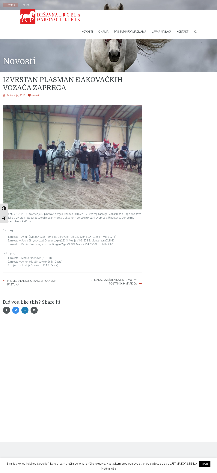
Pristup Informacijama (130, 31)
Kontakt (183, 31)
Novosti (87, 31)
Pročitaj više (108, 468)
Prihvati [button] (204, 464)
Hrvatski (10, 4)
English (25, 4)
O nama (103, 31)
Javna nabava (161, 31)
